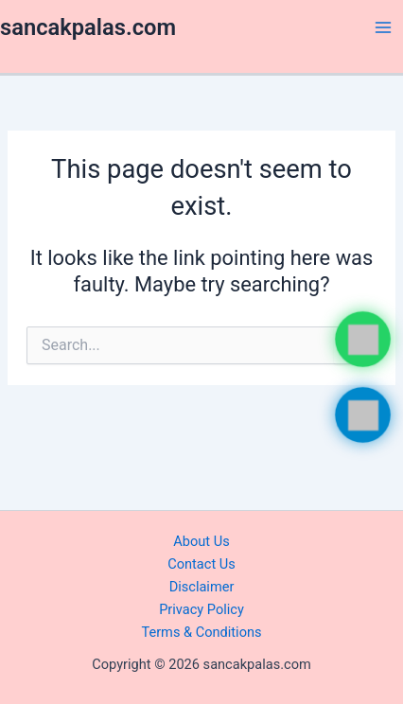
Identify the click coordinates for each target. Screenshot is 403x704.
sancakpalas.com (88, 27)
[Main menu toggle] (383, 27)
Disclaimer (202, 586)
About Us (201, 541)
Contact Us (201, 563)
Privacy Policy (201, 609)
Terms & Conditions (201, 632)
